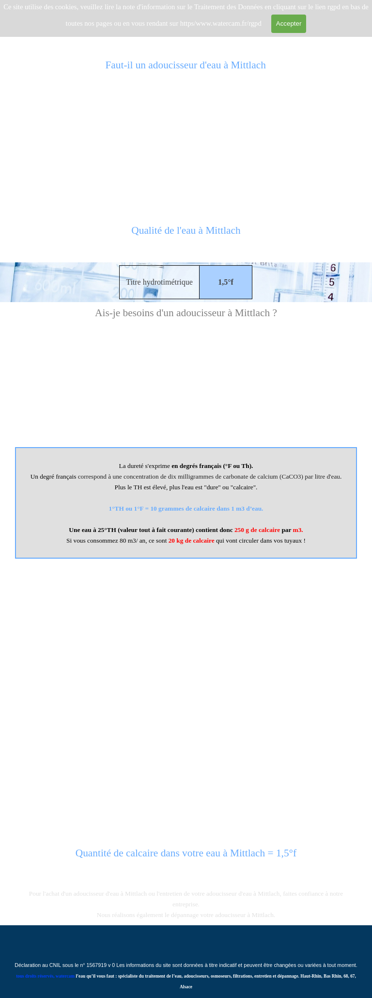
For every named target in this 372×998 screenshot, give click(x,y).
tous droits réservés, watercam (45, 976)
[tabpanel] (186, 235)
